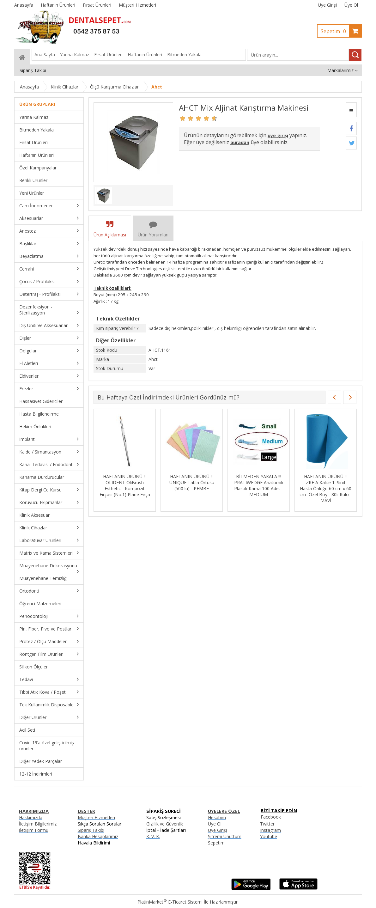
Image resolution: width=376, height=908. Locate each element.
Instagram (270, 830)
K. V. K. (153, 836)
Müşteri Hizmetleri (96, 817)
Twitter (267, 824)
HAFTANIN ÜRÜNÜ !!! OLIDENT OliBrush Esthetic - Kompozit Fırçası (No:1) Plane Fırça (125, 485)
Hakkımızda (30, 817)
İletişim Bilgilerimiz (38, 824)
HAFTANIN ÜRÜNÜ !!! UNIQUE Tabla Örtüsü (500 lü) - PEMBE (191, 482)
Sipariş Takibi (91, 830)
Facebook (271, 817)
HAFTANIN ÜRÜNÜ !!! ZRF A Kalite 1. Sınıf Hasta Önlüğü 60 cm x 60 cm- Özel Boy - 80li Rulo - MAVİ (326, 488)
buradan (239, 142)
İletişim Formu (33, 830)
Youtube (268, 836)
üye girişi (278, 135)
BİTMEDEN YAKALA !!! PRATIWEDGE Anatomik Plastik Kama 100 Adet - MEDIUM (258, 485)
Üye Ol (351, 5)
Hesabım (217, 817)
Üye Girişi (327, 5)
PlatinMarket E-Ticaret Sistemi (170, 902)
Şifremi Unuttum (224, 836)
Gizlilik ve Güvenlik (164, 824)
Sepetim (335, 31)
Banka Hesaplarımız (98, 836)
